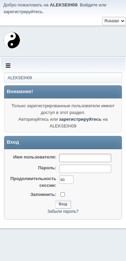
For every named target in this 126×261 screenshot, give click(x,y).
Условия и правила (90, 254)
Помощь (64, 254)
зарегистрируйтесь (23, 11)
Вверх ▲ (117, 254)
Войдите (88, 4)
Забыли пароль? (63, 211)
